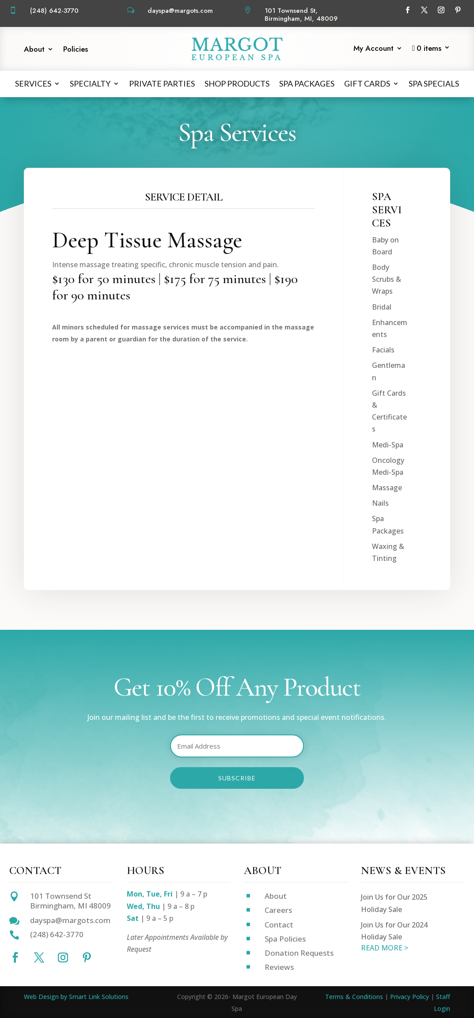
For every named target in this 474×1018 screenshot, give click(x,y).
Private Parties (162, 83)
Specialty (90, 83)
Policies (75, 50)
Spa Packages (306, 83)
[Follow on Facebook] (407, 10)
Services (33, 83)
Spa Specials (434, 83)
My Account (373, 49)
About (34, 50)
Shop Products (237, 83)
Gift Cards (367, 83)
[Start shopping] (431, 50)
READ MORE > (384, 948)
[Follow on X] (424, 10)
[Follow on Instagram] (440, 10)
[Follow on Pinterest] (457, 10)
